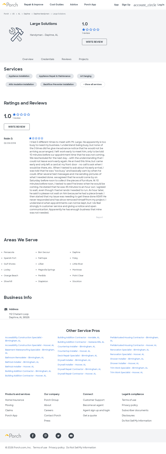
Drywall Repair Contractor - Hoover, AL (77, 373)
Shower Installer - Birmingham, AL (127, 359)
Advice (74, 4)
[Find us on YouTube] (71, 435)
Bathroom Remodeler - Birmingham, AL (24, 357)
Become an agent (93, 405)
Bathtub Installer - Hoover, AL (19, 366)
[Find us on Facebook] (33, 435)
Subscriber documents (135, 410)
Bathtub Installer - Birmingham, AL (22, 362)
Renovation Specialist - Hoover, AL (127, 354)
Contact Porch (52, 415)
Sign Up (126, 4)
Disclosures (128, 415)
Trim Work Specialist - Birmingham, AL (129, 368)
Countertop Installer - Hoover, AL (74, 351)
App (116, 4)
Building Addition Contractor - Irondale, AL (79, 337)
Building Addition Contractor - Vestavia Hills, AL (81, 342)
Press (47, 420)
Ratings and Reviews (25, 103)
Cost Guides (57, 4)
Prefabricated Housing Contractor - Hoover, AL (133, 345)
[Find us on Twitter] (58, 435)
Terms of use (129, 400)
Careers (48, 410)
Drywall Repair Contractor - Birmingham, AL (79, 369)
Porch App (90, 4)
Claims (9, 410)
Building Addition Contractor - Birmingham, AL (28, 371)
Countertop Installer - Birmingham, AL (76, 346)
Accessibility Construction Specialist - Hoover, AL (29, 345)
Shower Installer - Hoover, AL (124, 363)
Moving (9, 405)
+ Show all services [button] (92, 84)
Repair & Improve (33, 4)
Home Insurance (14, 400)
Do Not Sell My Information (137, 420)
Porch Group (51, 400)
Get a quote (90, 415)
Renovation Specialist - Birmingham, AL (129, 350)
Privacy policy (130, 405)
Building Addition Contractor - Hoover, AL (25, 375)
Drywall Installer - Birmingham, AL (74, 360)
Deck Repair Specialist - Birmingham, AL (77, 355)
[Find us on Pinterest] (45, 435)
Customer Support (94, 400)
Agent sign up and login (96, 410)
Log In (149, 5)
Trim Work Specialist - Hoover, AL (126, 372)
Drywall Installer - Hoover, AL (72, 364)
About (47, 405)
